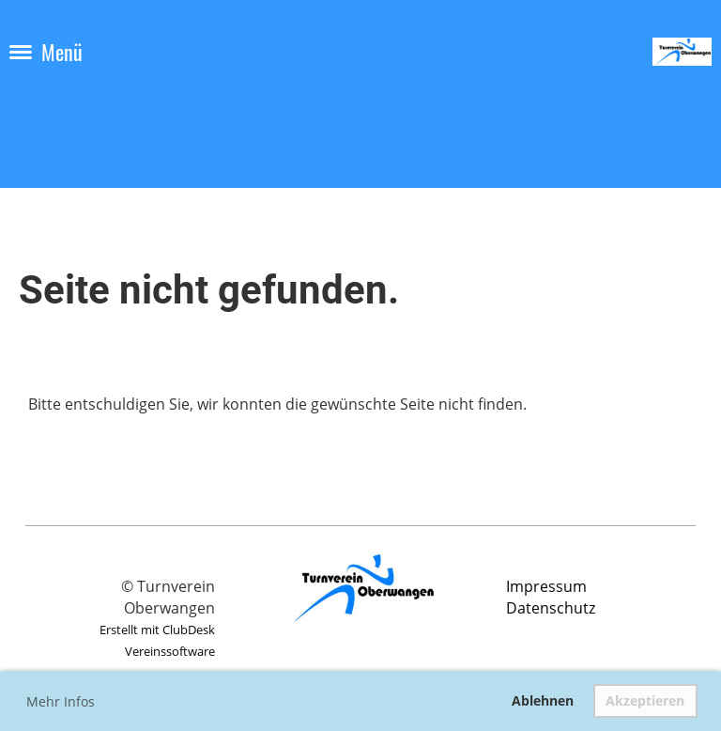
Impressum (546, 586)
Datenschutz (550, 608)
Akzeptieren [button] (645, 700)
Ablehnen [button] (543, 700)
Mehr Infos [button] (60, 701)
